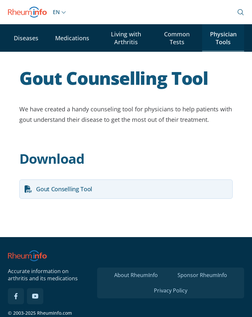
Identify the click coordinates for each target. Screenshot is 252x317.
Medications (72, 38)
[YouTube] (35, 296)
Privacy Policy (170, 290)
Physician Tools (223, 38)
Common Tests (177, 38)
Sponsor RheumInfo (202, 275)
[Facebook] (16, 296)
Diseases (26, 38)
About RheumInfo (136, 275)
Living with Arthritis (126, 38)
